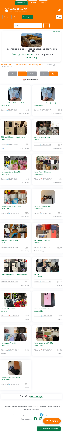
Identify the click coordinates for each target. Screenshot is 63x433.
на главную (36, 396)
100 (31, 74)
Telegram (46, 415)
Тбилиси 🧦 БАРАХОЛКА (43, 179)
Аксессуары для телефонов (29, 64)
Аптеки (43, 3)
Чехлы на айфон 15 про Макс (11, 172)
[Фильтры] (52, 421)
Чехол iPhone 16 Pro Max (9, 240)
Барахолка (21, 3)
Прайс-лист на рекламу (37, 406)
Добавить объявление (48, 428)
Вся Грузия (27, 17)
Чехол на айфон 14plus (42, 137)
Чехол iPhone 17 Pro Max (42, 172)
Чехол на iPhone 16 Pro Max (11, 377)
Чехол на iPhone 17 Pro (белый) (45, 103)
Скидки (33, 3)
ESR (2, 148)
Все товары (6, 64)
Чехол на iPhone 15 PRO (42, 206)
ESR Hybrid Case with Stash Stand (13, 137)
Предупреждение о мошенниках (15, 406)
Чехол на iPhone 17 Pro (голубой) (12, 103)
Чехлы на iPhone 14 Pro (42, 240)
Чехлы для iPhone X (8, 343)
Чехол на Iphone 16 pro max (11, 206)
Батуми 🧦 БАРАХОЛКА (9, 110)
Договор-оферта (54, 406)
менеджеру (31, 57)
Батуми (7, 17)
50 (22, 74)
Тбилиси (16, 17)
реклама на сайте (56, 31)
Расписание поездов (31, 409)
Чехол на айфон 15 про (42, 309)
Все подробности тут (22, 54)
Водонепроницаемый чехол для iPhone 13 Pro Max (15, 275)
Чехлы (36, 275)
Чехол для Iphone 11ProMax (43, 343)
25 (13, 74)
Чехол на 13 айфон (8, 309)
